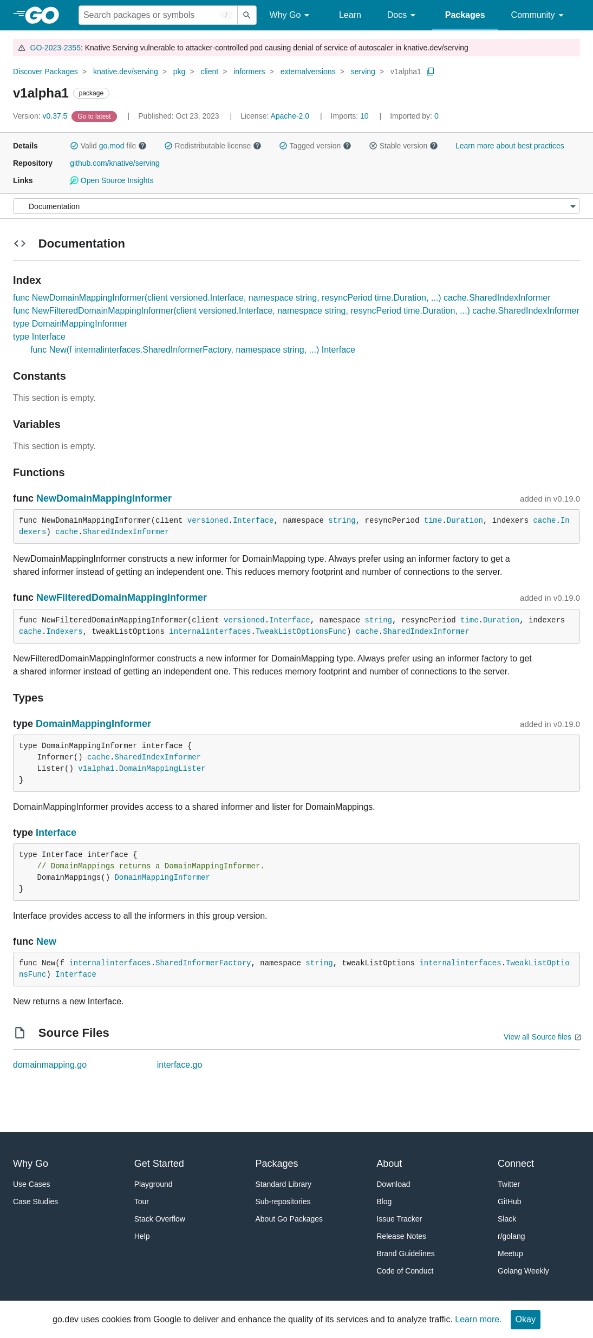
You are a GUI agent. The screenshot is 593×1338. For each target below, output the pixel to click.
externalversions (308, 71)
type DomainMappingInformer (70, 323)
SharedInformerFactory (203, 963)
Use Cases (31, 1184)
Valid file (108, 145)
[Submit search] (247, 15)
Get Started (159, 1163)
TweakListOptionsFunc (301, 631)
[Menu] (296, 206)
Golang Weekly (523, 1270)
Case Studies (35, 1201)
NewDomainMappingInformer (104, 498)
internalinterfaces (210, 631)
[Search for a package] (158, 15)
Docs (403, 15)
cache (544, 520)
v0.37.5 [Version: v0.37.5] (41, 116)
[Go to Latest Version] (95, 116)
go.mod (112, 145)
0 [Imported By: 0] (414, 116)
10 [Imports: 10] (351, 116)
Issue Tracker (399, 1218)
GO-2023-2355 (55, 47)
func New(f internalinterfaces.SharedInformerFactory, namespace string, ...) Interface (192, 349)
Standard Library (284, 1184)
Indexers (64, 631)
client (209, 71)
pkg (179, 71)
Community (539, 15)
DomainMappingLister (162, 768)
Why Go (291, 15)
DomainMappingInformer (93, 723)
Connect (516, 1163)
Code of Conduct (404, 1270)
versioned (208, 520)
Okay (526, 1319)
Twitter (509, 1184)
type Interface (39, 336)
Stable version (403, 145)
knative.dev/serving (125, 71)
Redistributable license (213, 145)
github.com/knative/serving (115, 163)
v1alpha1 (405, 71)
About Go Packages (289, 1218)
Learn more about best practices (509, 145)
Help (142, 1236)
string (341, 520)
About (389, 1163)
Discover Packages (45, 71)
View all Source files (537, 1036)
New (46, 941)
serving (363, 71)
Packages (465, 15)
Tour (141, 1201)
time (433, 520)
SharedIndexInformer (126, 532)
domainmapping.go (50, 1064)
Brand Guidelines (405, 1253)
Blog (384, 1201)
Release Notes (401, 1236)
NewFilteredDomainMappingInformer (121, 597)
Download (393, 1184)
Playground (153, 1184)
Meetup (510, 1253)
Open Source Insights (111, 180)
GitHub (510, 1201)
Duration (465, 520)
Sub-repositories (283, 1201)
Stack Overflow (159, 1218)
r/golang (511, 1236)
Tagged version (315, 145)
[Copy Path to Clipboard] (430, 71)
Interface (253, 520)
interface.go (180, 1064)
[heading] (46, 15)
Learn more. (478, 1319)
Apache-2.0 (289, 116)
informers (249, 71)
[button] (74, 145)
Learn (350, 15)
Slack (507, 1218)
